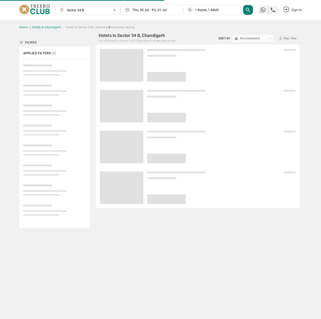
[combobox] (90, 10)
